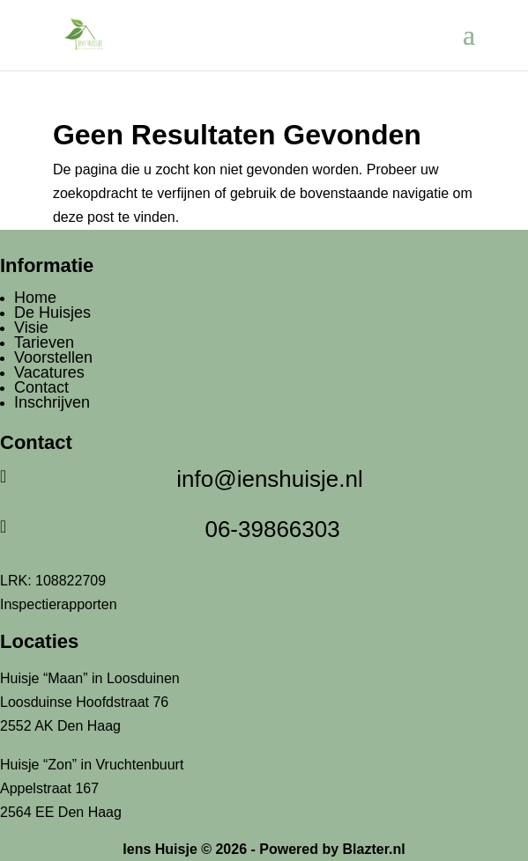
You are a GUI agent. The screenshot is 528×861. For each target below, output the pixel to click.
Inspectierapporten (58, 604)
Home (35, 297)
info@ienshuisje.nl (269, 479)
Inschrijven (52, 402)
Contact (41, 387)
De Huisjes (52, 312)
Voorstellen (53, 357)
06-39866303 (272, 529)
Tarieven (44, 342)
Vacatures (49, 372)
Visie (31, 327)
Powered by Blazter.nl (332, 849)
